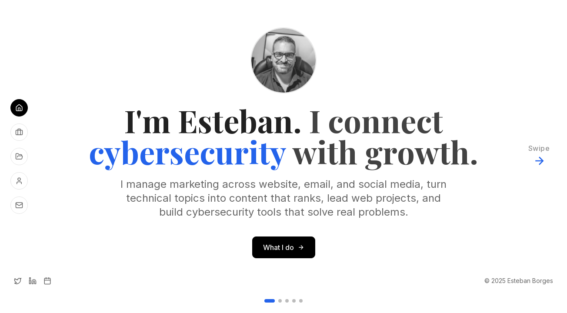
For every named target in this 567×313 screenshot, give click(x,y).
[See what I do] (19, 132)
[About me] (19, 181)
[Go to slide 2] (280, 301)
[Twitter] (18, 281)
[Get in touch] (19, 205)
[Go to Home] (19, 108)
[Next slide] (539, 156)
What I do (283, 247)
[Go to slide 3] (287, 301)
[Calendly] (47, 281)
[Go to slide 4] (294, 301)
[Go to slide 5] (301, 301)
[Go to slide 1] (269, 301)
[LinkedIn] (33, 281)
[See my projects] (19, 156)
